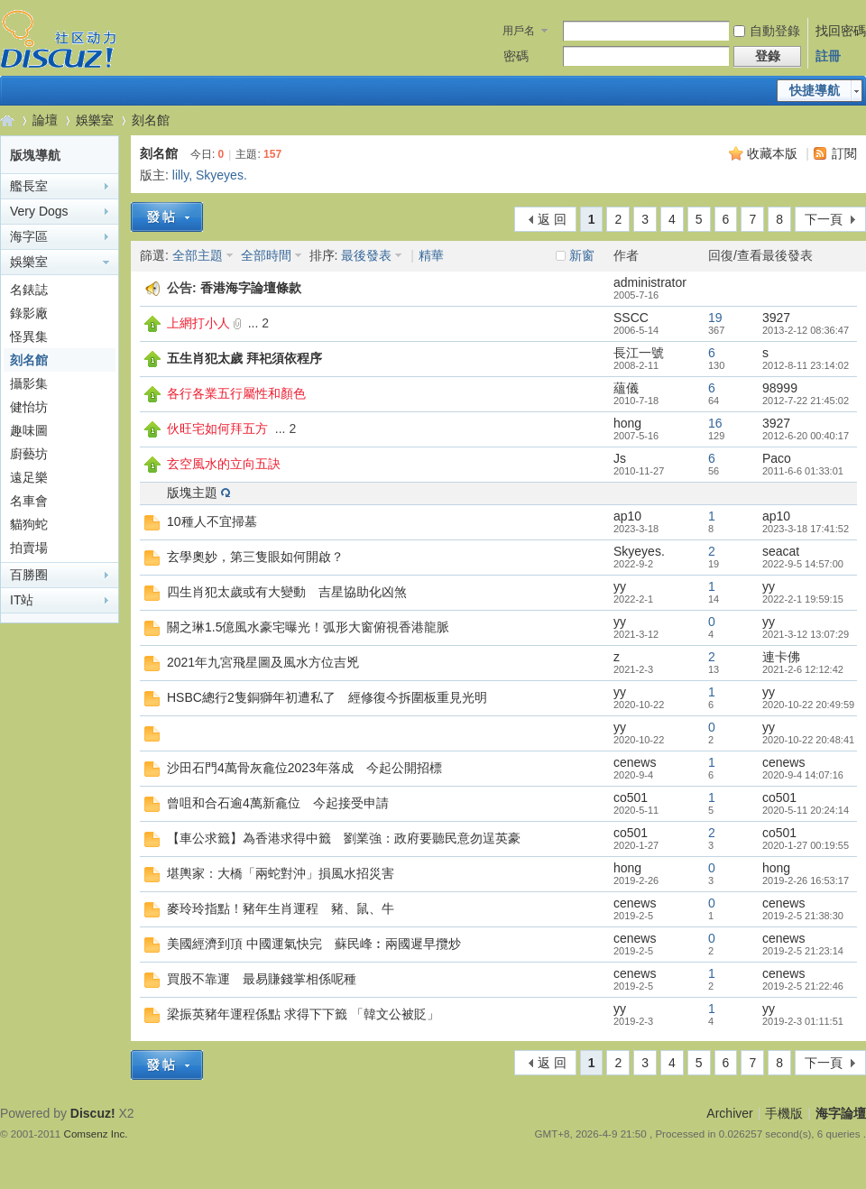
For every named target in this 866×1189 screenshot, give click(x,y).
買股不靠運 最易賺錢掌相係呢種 (261, 979)
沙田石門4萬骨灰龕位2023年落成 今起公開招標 (304, 767)
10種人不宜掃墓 (212, 521)
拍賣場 (29, 547)
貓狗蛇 (29, 524)
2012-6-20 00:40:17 (805, 435)
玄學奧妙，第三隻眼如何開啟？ (255, 556)
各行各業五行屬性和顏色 (236, 393)
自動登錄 (766, 30)
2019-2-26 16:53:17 (805, 880)
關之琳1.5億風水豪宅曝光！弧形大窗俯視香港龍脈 (308, 627)
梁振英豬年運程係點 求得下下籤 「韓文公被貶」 (303, 1014)
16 (715, 423)
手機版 (784, 1113)
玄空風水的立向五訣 (224, 463)
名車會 (29, 500)
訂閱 (844, 153)
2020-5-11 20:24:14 (805, 810)
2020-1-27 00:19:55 (805, 845)
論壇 (45, 120)
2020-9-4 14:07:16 (802, 775)
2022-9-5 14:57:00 (802, 563)
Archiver (729, 1113)
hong (627, 423)
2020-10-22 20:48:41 (808, 739)
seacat (780, 551)
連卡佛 (781, 657)
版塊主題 (192, 492)
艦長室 (29, 186)
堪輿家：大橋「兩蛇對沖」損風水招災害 (280, 873)
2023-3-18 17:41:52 (805, 528)
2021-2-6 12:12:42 (802, 669)
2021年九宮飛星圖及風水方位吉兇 (263, 662)
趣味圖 (29, 430)
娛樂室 (95, 120)
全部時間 (266, 255)
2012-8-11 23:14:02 (805, 365)
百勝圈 (29, 574)
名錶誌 (29, 289)
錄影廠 (29, 313)
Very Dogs (39, 211)
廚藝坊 (29, 454)
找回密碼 (840, 30)
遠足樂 (29, 477)
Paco (776, 458)
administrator (649, 282)
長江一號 (638, 353)
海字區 (29, 236)
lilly (180, 175)
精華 (431, 255)
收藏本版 (772, 153)
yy (619, 586)
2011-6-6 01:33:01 (802, 470)
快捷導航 (814, 90)
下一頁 (824, 219)
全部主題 (197, 255)
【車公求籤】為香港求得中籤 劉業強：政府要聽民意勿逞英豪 (344, 838)
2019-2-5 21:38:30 (802, 915)
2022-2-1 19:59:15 (802, 599)
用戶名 (518, 30)
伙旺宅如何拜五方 (217, 428)
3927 (776, 317)
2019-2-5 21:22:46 (802, 986)
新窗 (581, 255)
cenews (634, 762)
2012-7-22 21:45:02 (805, 400)
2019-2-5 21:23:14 (802, 950)
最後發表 (366, 255)
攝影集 (29, 383)
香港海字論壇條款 (250, 288)
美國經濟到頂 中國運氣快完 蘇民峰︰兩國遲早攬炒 (314, 943)
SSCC (631, 317)
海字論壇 (7, 120)
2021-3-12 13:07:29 (805, 634)
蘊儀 (626, 388)
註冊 (828, 56)
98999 (779, 388)
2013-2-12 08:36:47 (805, 330)
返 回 (552, 219)
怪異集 (29, 336)
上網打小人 (198, 323)
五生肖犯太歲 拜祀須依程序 (244, 358)
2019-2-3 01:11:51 (802, 1021)
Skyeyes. (221, 175)
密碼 (516, 56)
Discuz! (92, 1113)
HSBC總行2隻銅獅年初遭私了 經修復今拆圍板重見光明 (327, 697)
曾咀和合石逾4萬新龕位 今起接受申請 (278, 803)
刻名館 (151, 120)
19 (715, 317)
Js (619, 458)
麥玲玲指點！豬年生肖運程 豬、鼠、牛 (280, 908)
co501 (630, 797)
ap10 (627, 516)
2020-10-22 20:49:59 (808, 704)
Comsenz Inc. (96, 1133)
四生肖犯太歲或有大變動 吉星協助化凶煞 (287, 592)
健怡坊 (29, 407)
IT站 (21, 600)
